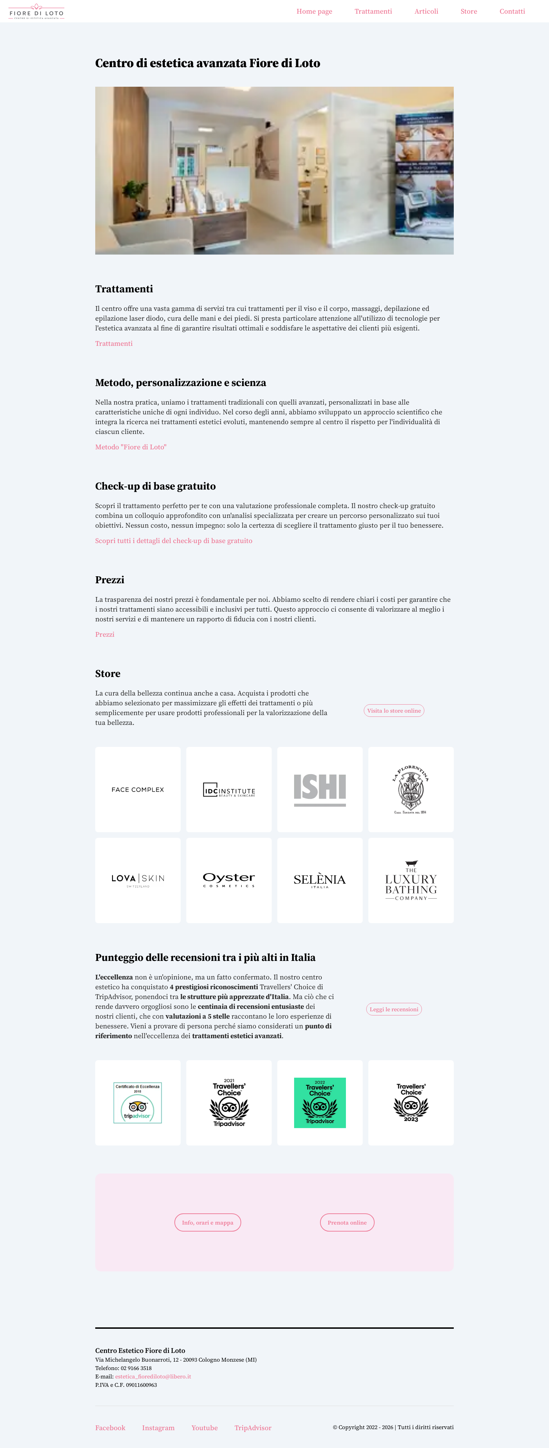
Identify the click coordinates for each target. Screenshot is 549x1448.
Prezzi (104, 634)
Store (469, 11)
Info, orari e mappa (208, 1222)
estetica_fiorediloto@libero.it (153, 1376)
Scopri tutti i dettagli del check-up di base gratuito (173, 540)
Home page (314, 11)
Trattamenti (373, 11)
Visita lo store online (394, 710)
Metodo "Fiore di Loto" (131, 447)
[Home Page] (36, 11)
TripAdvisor (253, 1428)
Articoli (426, 11)
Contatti (512, 11)
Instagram (158, 1428)
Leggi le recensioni (394, 1009)
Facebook (110, 1428)
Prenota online (347, 1222)
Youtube (205, 1428)
